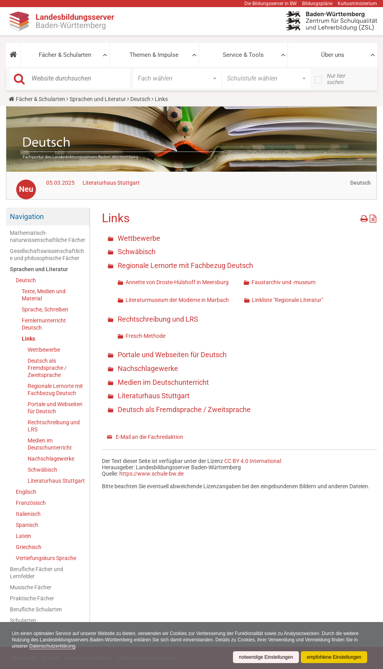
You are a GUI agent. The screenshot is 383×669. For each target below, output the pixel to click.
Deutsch (140, 99)
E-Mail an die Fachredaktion (149, 437)
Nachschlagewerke (51, 458)
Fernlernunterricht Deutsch (44, 324)
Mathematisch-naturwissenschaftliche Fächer (47, 236)
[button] (13, 55)
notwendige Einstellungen (266, 657)
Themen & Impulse (154, 54)
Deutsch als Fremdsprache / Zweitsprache (47, 368)
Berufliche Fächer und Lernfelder (36, 572)
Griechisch (28, 547)
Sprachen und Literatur (97, 99)
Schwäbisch (42, 470)
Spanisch (27, 525)
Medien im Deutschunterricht (50, 444)
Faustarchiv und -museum (283, 282)
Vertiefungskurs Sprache (46, 558)
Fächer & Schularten (65, 54)
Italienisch (28, 514)
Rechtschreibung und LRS (54, 426)
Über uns (332, 54)
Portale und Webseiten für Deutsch (55, 407)
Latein (23, 536)
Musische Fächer (30, 587)
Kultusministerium (357, 3)
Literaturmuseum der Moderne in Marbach (177, 300)
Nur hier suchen (336, 79)
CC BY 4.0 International (252, 461)
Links (28, 338)
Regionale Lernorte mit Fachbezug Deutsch (55, 389)
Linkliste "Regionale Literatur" (287, 300)
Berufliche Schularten (36, 609)
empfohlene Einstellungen (334, 657)
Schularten (23, 620)
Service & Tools (243, 54)
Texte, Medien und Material (44, 295)
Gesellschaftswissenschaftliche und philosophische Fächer (47, 254)
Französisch (31, 503)
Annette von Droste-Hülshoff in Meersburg (177, 282)
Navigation (27, 216)
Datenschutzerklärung (52, 646)
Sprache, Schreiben (45, 309)
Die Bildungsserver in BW (270, 3)
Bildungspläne (317, 3)
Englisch (26, 492)
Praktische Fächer (32, 598)
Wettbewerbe (44, 350)
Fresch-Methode (145, 336)
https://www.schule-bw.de (151, 473)
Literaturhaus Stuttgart (111, 183)
